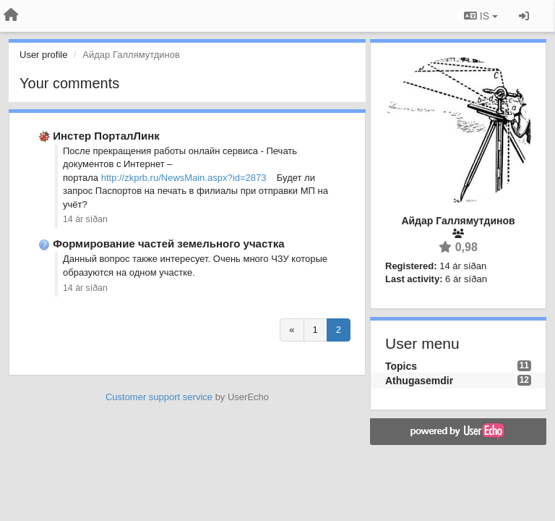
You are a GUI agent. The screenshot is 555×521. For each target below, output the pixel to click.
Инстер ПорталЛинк (106, 136)
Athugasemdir (419, 380)
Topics (401, 366)
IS (481, 16)
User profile (43, 54)
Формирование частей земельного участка (168, 243)
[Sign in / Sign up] (524, 16)
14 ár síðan (85, 219)
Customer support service (159, 396)
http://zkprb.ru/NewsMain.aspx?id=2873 (184, 177)
